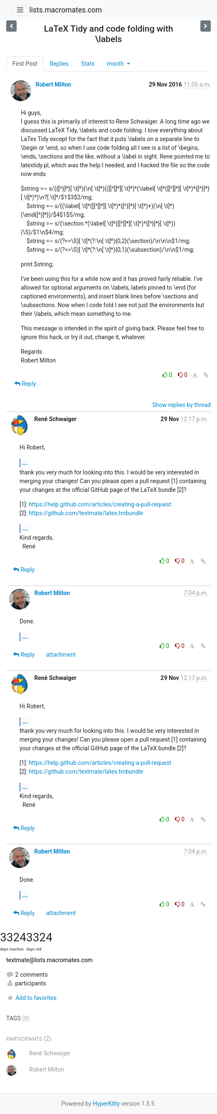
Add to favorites (31, 998)
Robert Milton (53, 84)
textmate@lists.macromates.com (49, 960)
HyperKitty (106, 1103)
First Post (24, 63)
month (116, 63)
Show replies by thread (181, 405)
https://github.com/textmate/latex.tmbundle (86, 513)
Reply (25, 383)
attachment (61, 654)
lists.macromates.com (65, 10)
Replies (59, 63)
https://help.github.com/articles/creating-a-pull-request (100, 504)
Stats (87, 63)
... (25, 462)
